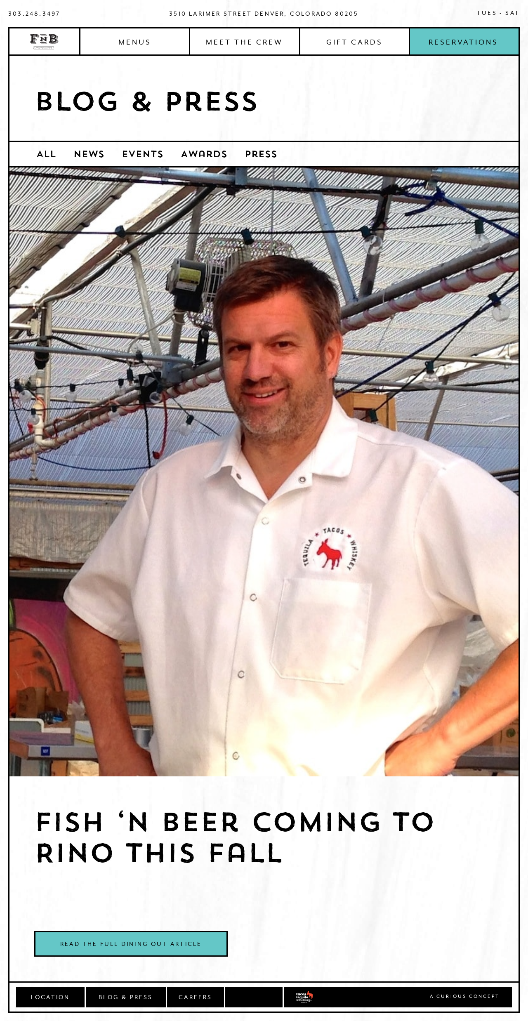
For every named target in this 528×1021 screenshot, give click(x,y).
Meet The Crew (244, 42)
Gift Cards (354, 42)
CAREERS (195, 997)
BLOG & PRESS (126, 997)
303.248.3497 (34, 13)
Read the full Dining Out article (131, 944)
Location (50, 997)
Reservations (463, 42)
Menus (134, 42)
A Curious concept (465, 996)
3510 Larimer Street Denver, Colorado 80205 (263, 13)
